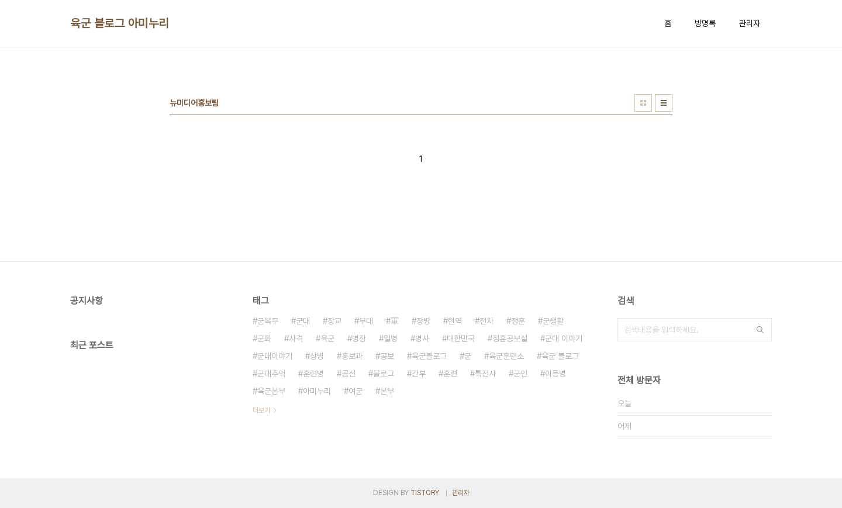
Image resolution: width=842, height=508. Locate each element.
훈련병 (313, 373)
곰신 (348, 373)
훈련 (450, 373)
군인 (520, 373)
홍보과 (352, 356)
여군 (355, 391)
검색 (760, 330)
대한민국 (461, 338)
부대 (366, 321)
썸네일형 (643, 103)
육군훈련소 (506, 356)
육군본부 (271, 391)
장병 (423, 321)
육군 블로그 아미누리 (119, 23)
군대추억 (271, 373)
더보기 (261, 410)
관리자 (749, 23)
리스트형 (663, 103)
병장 (359, 338)
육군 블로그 (560, 356)
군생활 (553, 321)
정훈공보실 (509, 338)
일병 (391, 338)
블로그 (383, 373)
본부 (387, 391)
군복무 (267, 321)
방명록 (705, 23)
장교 (334, 321)
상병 (317, 356)
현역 (455, 321)
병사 (422, 338)
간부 (419, 373)
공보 (387, 356)
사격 (296, 338)
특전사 (485, 373)
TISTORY (424, 493)
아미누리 (317, 391)
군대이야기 (274, 356)
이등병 (555, 373)
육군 (327, 338)
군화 (264, 338)
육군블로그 (429, 356)
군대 (303, 321)
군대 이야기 (563, 338)
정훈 (518, 321)
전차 (486, 321)
